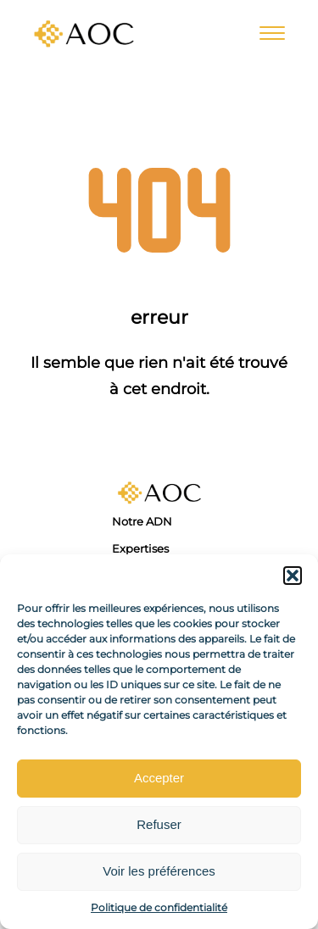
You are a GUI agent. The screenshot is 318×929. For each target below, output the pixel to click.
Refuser (159, 824)
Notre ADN (142, 521)
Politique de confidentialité (159, 907)
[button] (292, 575)
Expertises (140, 548)
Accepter (159, 777)
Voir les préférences (159, 871)
